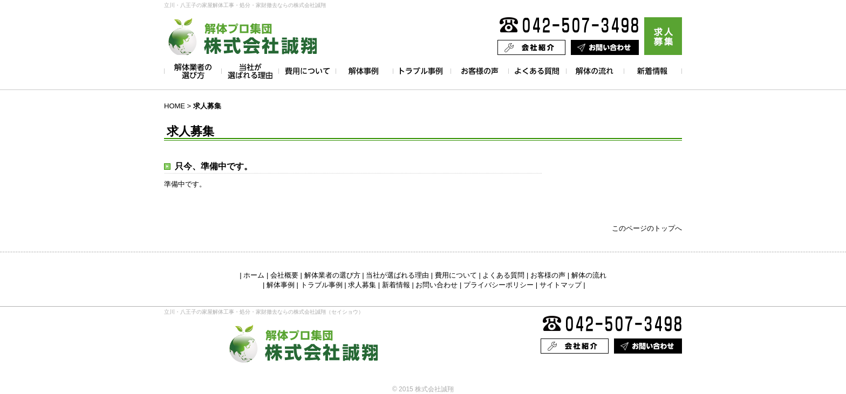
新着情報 (396, 285)
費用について (456, 275)
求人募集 (362, 285)
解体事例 (281, 285)
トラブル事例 (322, 285)
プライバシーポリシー (498, 285)
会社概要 (284, 275)
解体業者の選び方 (332, 275)
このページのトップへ (647, 228)
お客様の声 (547, 275)
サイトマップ (561, 285)
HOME (174, 106)
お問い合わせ (436, 285)
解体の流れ (588, 275)
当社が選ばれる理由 (397, 275)
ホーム (253, 275)
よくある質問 (503, 275)
